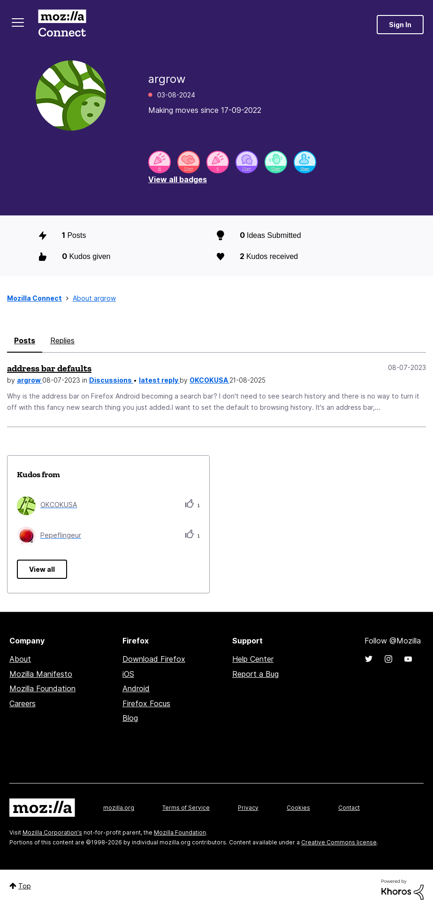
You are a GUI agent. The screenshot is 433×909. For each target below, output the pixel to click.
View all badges (177, 179)
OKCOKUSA (209, 380)
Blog (130, 718)
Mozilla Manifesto (40, 674)
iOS (128, 674)
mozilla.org (118, 807)
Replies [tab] (62, 340)
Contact (349, 807)
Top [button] (24, 886)
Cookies (298, 807)
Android (136, 688)
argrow (29, 380)
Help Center (252, 659)
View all (42, 569)
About (20, 659)
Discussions (111, 380)
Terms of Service (186, 807)
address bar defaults (49, 368)
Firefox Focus (146, 703)
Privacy (248, 807)
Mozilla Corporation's (52, 832)
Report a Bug (255, 674)
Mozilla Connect (62, 24)
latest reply (159, 380)
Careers (22, 703)
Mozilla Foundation (42, 688)
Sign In (400, 25)
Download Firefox (153, 659)
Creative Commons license (339, 842)
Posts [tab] (24, 340)
